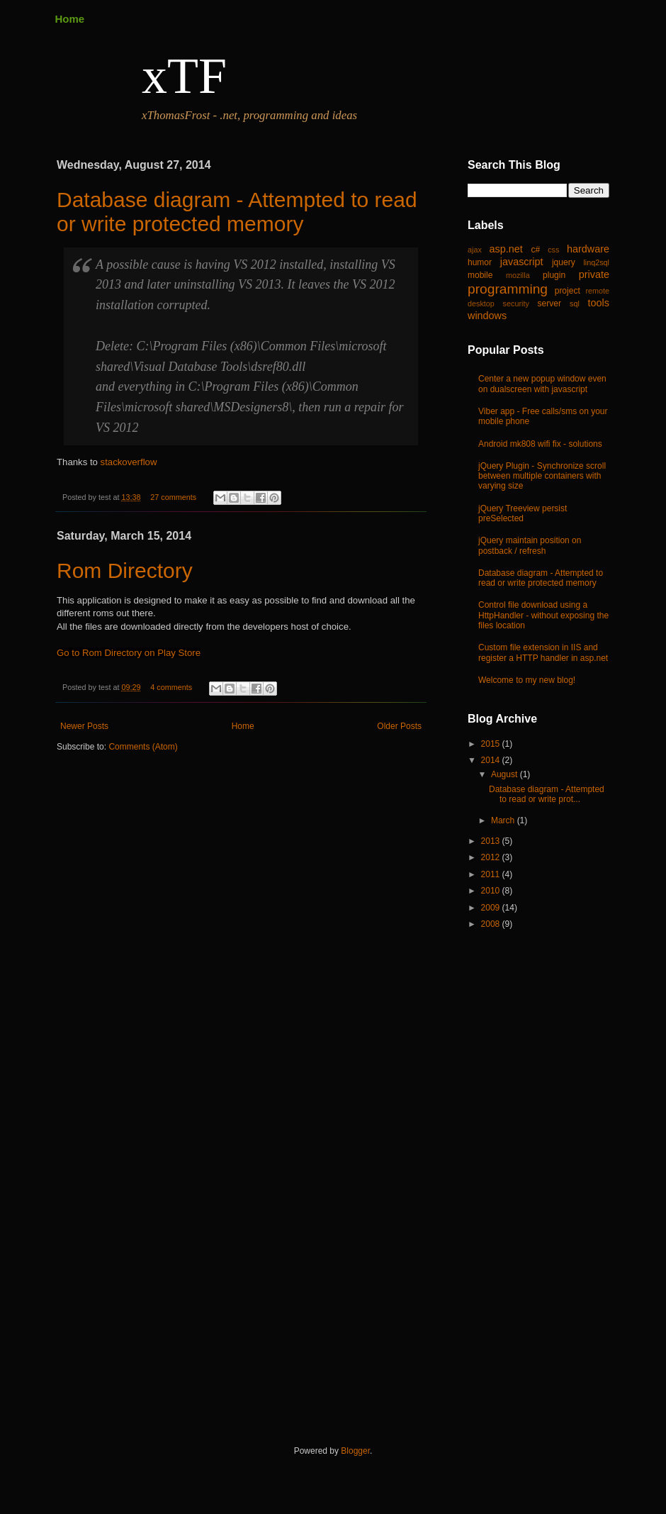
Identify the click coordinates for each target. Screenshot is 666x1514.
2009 (491, 908)
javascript (521, 261)
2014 (491, 760)
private (594, 274)
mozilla (518, 275)
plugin (554, 275)
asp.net (506, 249)
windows (487, 315)
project (567, 291)
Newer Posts (84, 726)
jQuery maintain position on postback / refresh (529, 545)
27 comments (173, 497)
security (516, 303)
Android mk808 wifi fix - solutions (540, 444)
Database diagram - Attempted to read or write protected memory (237, 211)
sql (575, 303)
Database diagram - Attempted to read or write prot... (546, 794)
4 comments (171, 687)
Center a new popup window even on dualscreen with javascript (542, 384)
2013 (491, 841)
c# (535, 250)
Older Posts (399, 726)
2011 (491, 874)
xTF (184, 76)
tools (598, 302)
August (505, 774)
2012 (491, 857)
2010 (491, 891)
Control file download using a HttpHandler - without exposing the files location (543, 615)
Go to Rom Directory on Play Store (129, 652)
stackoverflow (130, 462)
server (549, 303)
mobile (480, 275)
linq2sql (596, 262)
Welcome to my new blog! (526, 680)
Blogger (355, 1451)
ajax (475, 249)
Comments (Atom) (142, 747)
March (504, 820)
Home (70, 19)
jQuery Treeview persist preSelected (522, 513)
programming (508, 289)
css (553, 249)
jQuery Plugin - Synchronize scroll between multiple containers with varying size (542, 476)
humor (480, 262)
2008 (491, 924)
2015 (491, 744)
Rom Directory (125, 570)
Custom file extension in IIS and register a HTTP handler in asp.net (543, 652)
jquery (563, 262)
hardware (588, 249)
